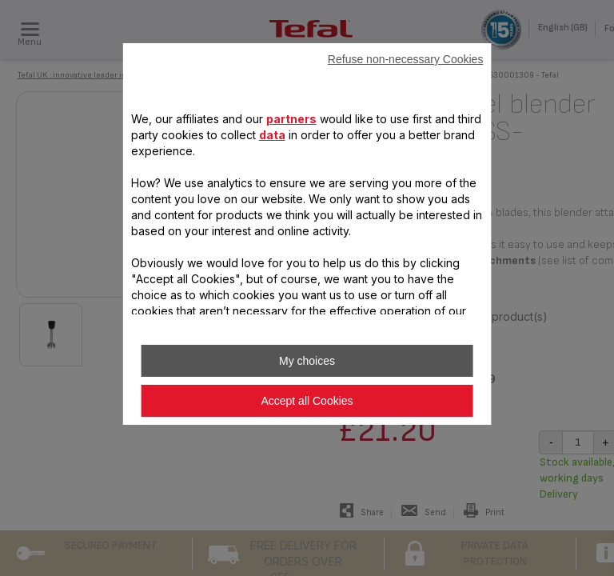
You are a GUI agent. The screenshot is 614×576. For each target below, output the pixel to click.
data (272, 135)
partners (291, 119)
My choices (307, 360)
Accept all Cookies (307, 400)
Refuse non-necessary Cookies (406, 59)
